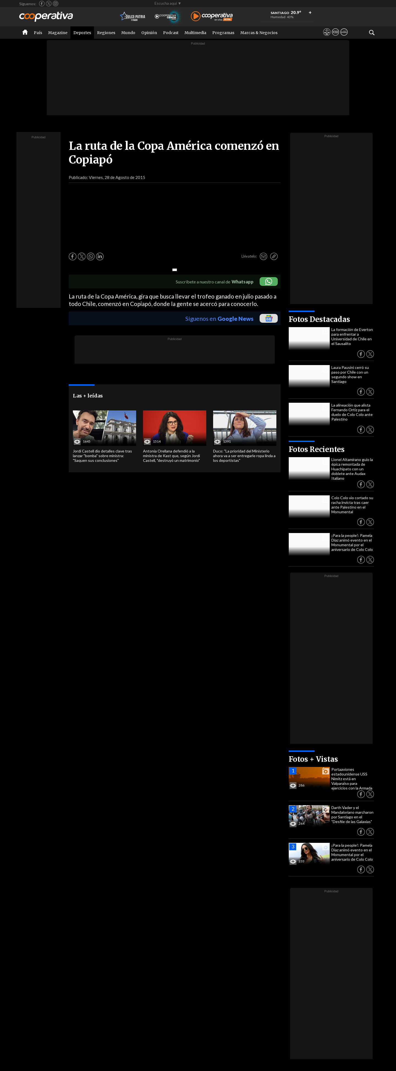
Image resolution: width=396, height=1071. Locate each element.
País (38, 32)
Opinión (149, 32)
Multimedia (195, 32)
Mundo (128, 32)
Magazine (57, 32)
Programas (223, 32)
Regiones (106, 32)
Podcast (170, 32)
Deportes (82, 32)
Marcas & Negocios (258, 32)
